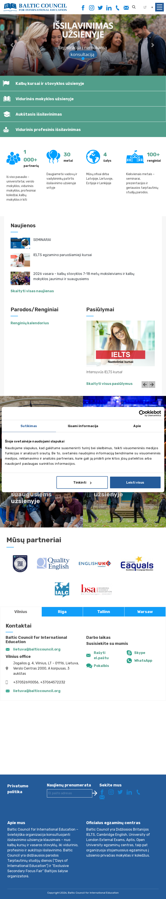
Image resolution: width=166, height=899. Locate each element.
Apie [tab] (137, 426)
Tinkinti (82, 482)
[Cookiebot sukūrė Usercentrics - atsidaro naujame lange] (142, 413)
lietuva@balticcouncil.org (37, 649)
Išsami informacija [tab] (83, 426)
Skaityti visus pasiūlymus (109, 384)
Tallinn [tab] (103, 611)
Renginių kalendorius (30, 323)
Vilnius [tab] (20, 611)
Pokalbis (101, 666)
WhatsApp (143, 661)
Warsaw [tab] (145, 611)
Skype (139, 653)
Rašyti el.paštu (101, 655)
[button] (12, 45)
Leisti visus (135, 482)
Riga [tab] (62, 611)
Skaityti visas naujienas (32, 291)
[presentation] (80, 812)
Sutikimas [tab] (29, 426)
